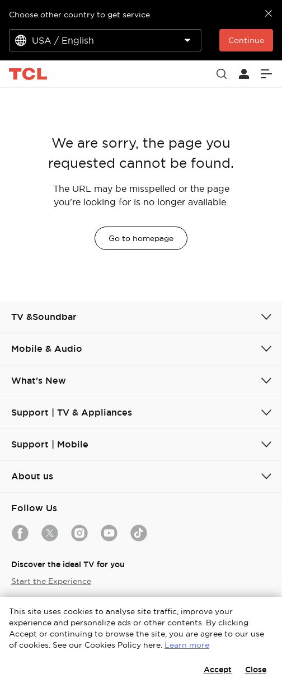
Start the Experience (51, 581)
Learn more (186, 645)
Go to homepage (141, 238)
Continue (246, 40)
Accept (218, 669)
